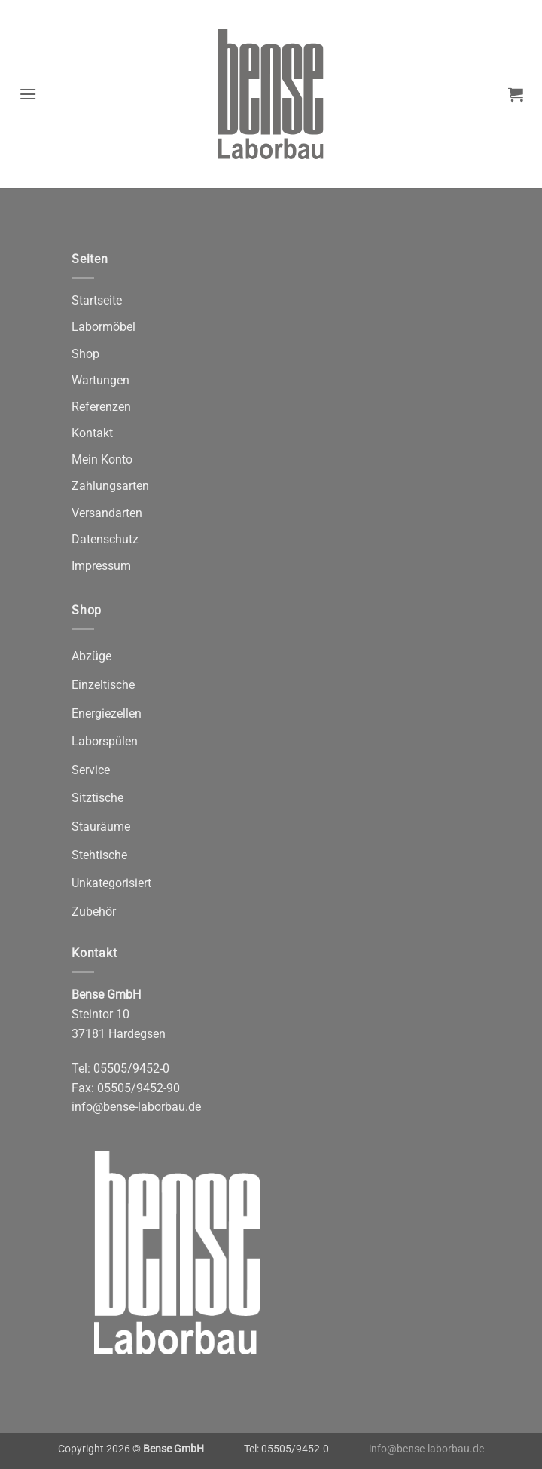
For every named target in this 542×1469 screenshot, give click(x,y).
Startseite (97, 300)
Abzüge (91, 656)
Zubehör (94, 911)
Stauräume (101, 826)
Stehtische (99, 855)
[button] (28, 93)
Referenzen (101, 406)
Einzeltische (103, 685)
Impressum (101, 566)
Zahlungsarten (110, 486)
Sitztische (97, 798)
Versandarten (107, 513)
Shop (85, 354)
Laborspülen (105, 741)
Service (91, 770)
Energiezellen (107, 713)
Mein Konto (102, 459)
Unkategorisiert (111, 883)
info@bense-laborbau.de (136, 1107)
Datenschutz (105, 539)
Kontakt (92, 433)
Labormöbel (104, 327)
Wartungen (100, 380)
